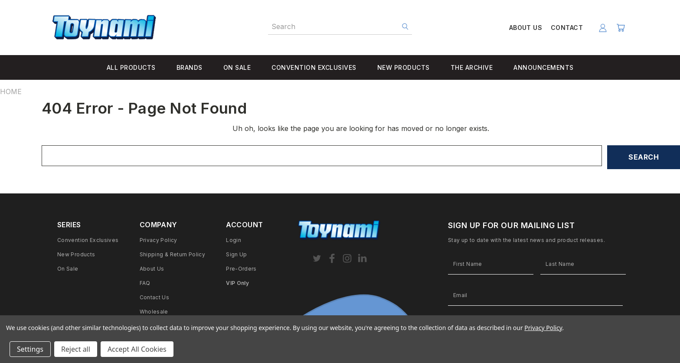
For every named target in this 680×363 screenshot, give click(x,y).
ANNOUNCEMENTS (543, 67)
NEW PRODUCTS (403, 67)
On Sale (67, 268)
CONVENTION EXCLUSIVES (313, 67)
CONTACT (567, 27)
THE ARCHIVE (472, 67)
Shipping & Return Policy (173, 254)
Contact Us (155, 297)
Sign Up (236, 254)
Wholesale (154, 311)
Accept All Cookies (137, 349)
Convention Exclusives (88, 240)
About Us (152, 268)
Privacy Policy (158, 240)
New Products (76, 254)
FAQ (145, 283)
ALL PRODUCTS (131, 67)
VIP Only (237, 283)
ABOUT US (525, 27)
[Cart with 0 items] (620, 27)
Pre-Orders (241, 268)
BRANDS (190, 67)
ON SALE (237, 67)
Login (233, 240)
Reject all (75, 349)
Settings (30, 349)
